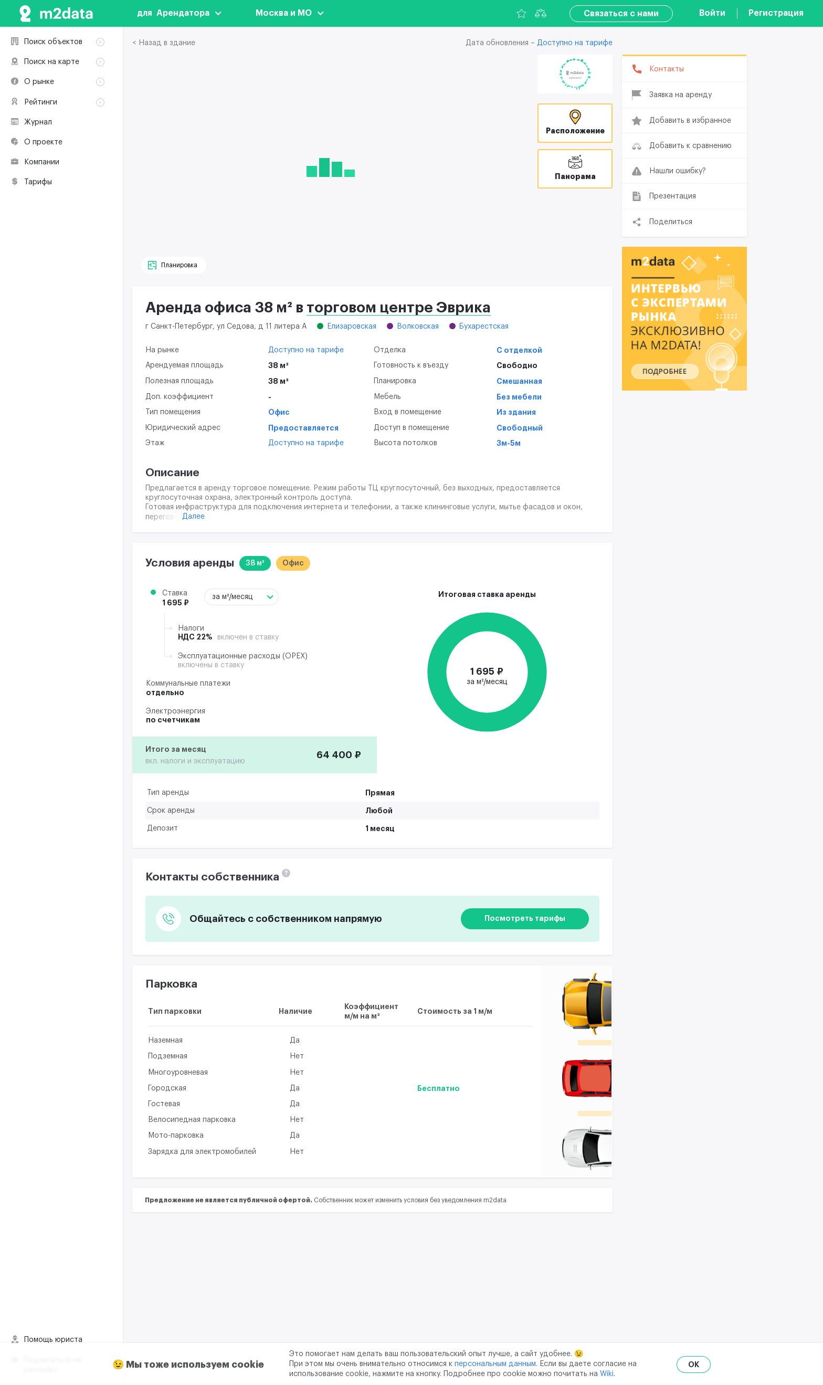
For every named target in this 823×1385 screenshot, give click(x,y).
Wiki (607, 1374)
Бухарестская (484, 326)
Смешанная (519, 381)
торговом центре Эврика (399, 307)
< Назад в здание (163, 43)
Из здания (516, 412)
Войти (712, 13)
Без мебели (519, 397)
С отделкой (519, 350)
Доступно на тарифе (575, 43)
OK (693, 1364)
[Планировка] (173, 265)
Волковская (418, 326)
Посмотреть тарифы (524, 918)
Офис (279, 412)
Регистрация (776, 13)
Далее (193, 516)
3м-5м (509, 443)
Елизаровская (351, 326)
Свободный (520, 428)
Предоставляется (303, 428)
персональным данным (495, 1364)
